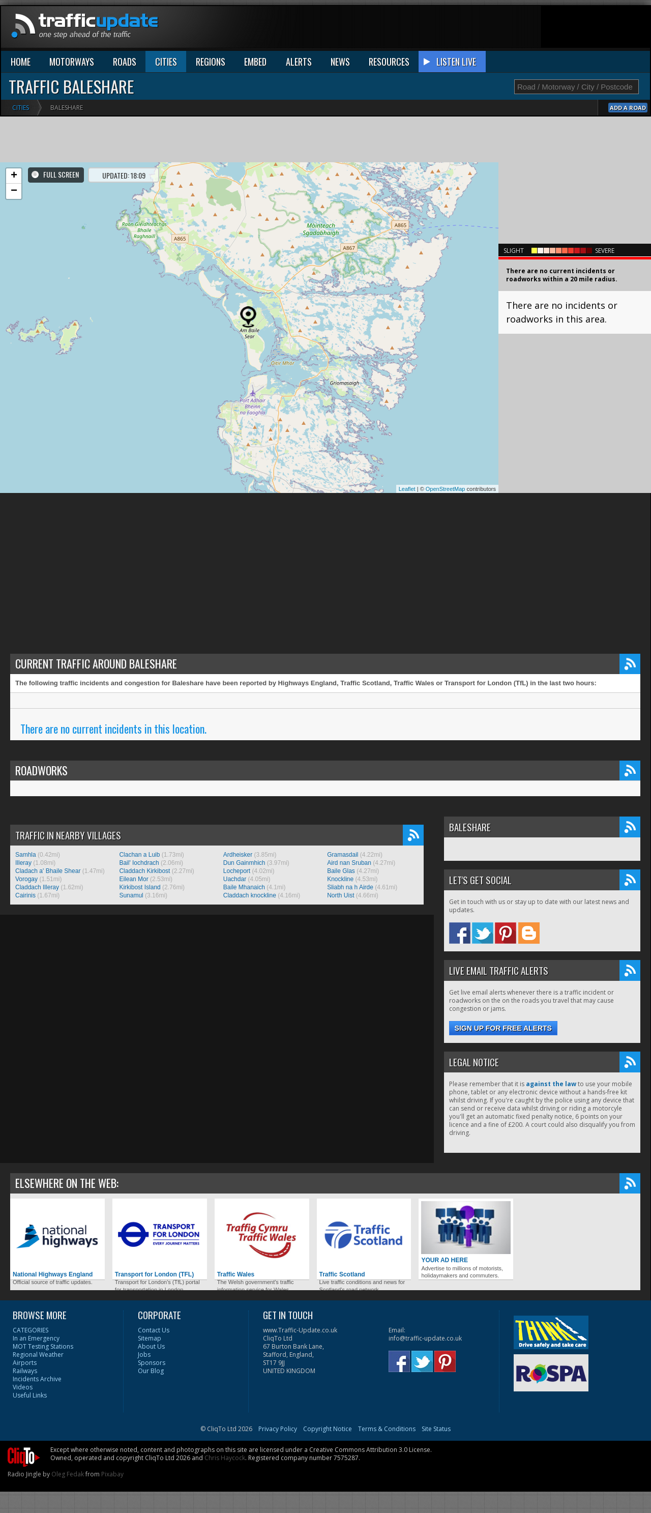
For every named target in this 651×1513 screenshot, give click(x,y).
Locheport (236, 871)
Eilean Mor (133, 879)
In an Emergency (36, 1338)
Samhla (25, 854)
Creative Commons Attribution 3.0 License (369, 1449)
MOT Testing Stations (43, 1346)
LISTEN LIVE (456, 61)
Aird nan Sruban (349, 862)
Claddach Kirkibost (144, 871)
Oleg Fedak (67, 1474)
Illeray (23, 862)
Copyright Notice (327, 1428)
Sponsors (151, 1362)
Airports (25, 1362)
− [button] (14, 191)
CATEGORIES (30, 1330)
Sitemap (149, 1338)
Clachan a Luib (139, 854)
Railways (25, 1370)
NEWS (340, 61)
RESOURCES (389, 61)
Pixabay (112, 1474)
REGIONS (210, 61)
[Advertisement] (465, 29)
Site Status (436, 1428)
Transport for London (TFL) (159, 1239)
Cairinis (25, 895)
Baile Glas (341, 871)
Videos (23, 1387)
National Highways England (57, 1239)
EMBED (255, 61)
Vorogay (26, 879)
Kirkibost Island (139, 887)
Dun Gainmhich (244, 862)
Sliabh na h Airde (350, 887)
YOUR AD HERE (466, 1232)
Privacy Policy (277, 1428)
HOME (21, 61)
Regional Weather (38, 1354)
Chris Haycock (224, 1457)
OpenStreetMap (445, 489)
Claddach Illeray (37, 887)
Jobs (144, 1354)
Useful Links (30, 1395)
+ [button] (14, 176)
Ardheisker (237, 854)
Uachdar (234, 879)
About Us (151, 1346)
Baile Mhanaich (244, 887)
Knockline (340, 879)
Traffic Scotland (364, 1239)
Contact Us (153, 1330)
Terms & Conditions (387, 1428)
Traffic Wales (262, 1239)
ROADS (124, 61)
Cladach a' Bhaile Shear (47, 871)
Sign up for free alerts (503, 1028)
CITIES (166, 61)
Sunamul (131, 895)
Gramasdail (342, 854)
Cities (20, 107)
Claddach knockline (249, 895)
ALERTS (299, 61)
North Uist (340, 895)
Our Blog (151, 1370)
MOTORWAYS (71, 61)
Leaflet (407, 489)
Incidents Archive (37, 1379)
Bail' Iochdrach (139, 862)
